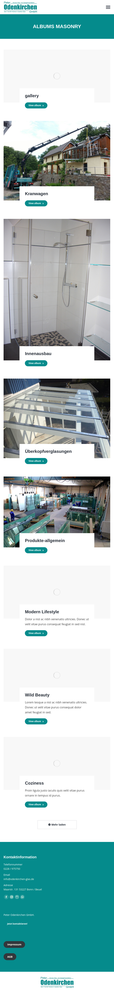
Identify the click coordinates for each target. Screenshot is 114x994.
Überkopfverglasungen (48, 451)
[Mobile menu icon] (108, 7)
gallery (32, 95)
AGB (10, 956)
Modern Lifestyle (42, 611)
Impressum (14, 944)
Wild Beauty (37, 695)
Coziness (34, 783)
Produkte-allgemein (45, 540)
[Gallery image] (57, 76)
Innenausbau (38, 353)
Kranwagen (36, 193)
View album (36, 105)
